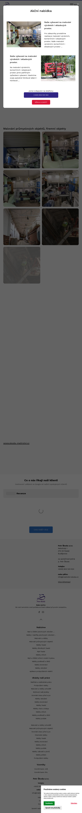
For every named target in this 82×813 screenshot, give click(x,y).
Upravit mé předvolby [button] (52, 808)
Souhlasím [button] (49, 803)
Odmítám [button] (74, 803)
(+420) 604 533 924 (41, 95)
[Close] (78, 4)
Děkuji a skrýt (41, 102)
